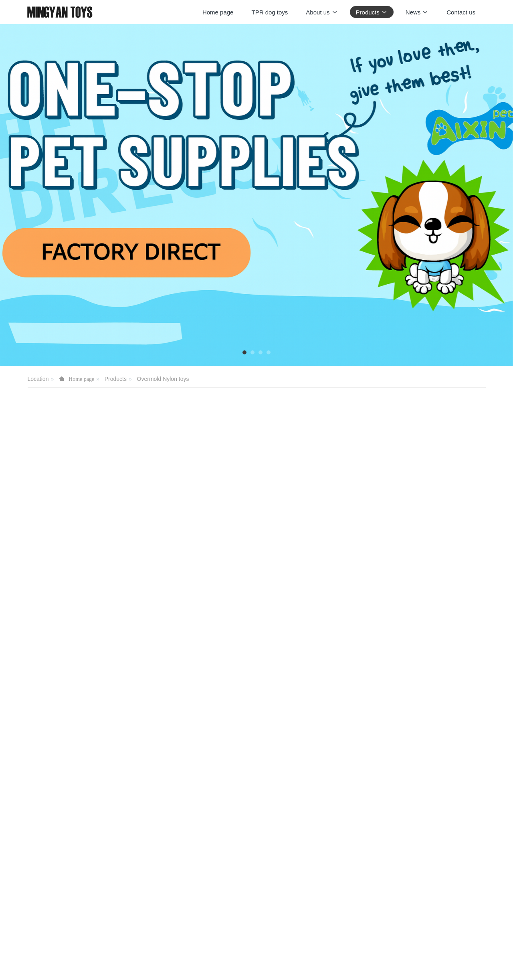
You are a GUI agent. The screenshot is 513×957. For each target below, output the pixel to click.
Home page (218, 12)
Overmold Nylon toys (163, 379)
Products (116, 379)
